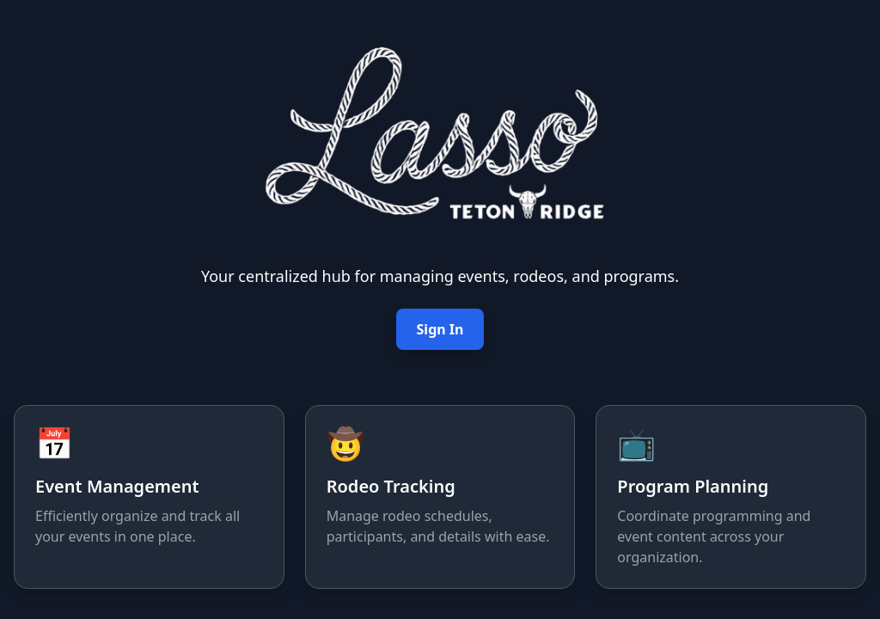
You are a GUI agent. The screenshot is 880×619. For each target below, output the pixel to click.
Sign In (440, 329)
